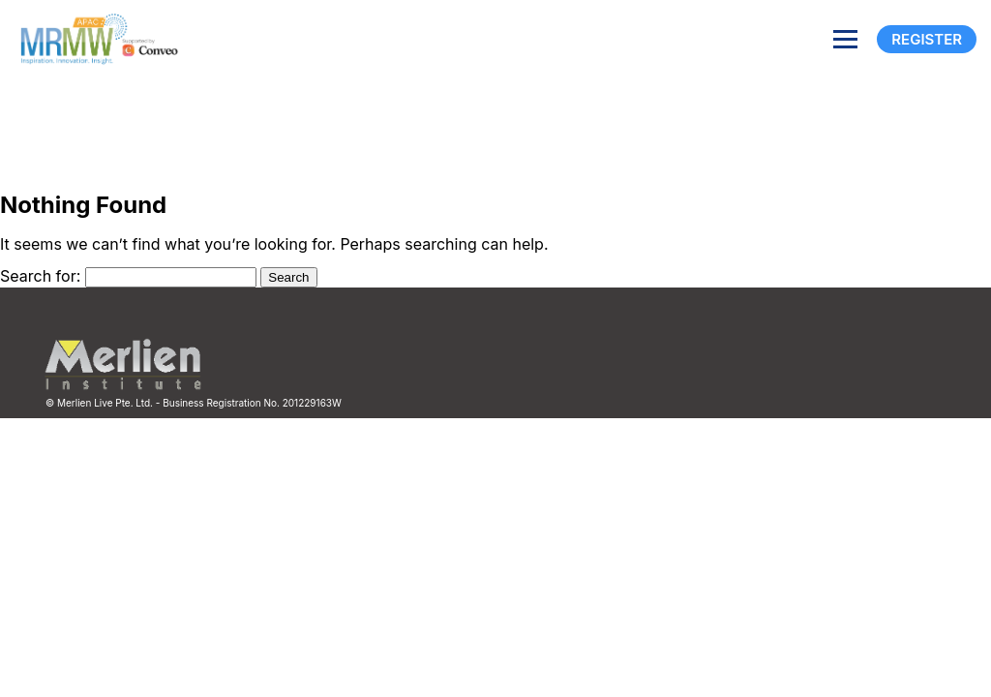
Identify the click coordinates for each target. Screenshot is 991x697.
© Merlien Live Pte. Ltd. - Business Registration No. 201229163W (193, 403)
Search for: (40, 276)
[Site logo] (94, 39)
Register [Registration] (926, 39)
